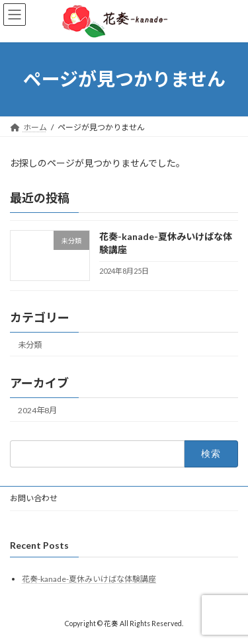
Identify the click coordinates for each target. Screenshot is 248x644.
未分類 (30, 344)
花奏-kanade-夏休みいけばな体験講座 (89, 579)
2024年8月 (37, 410)
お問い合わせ (34, 498)
